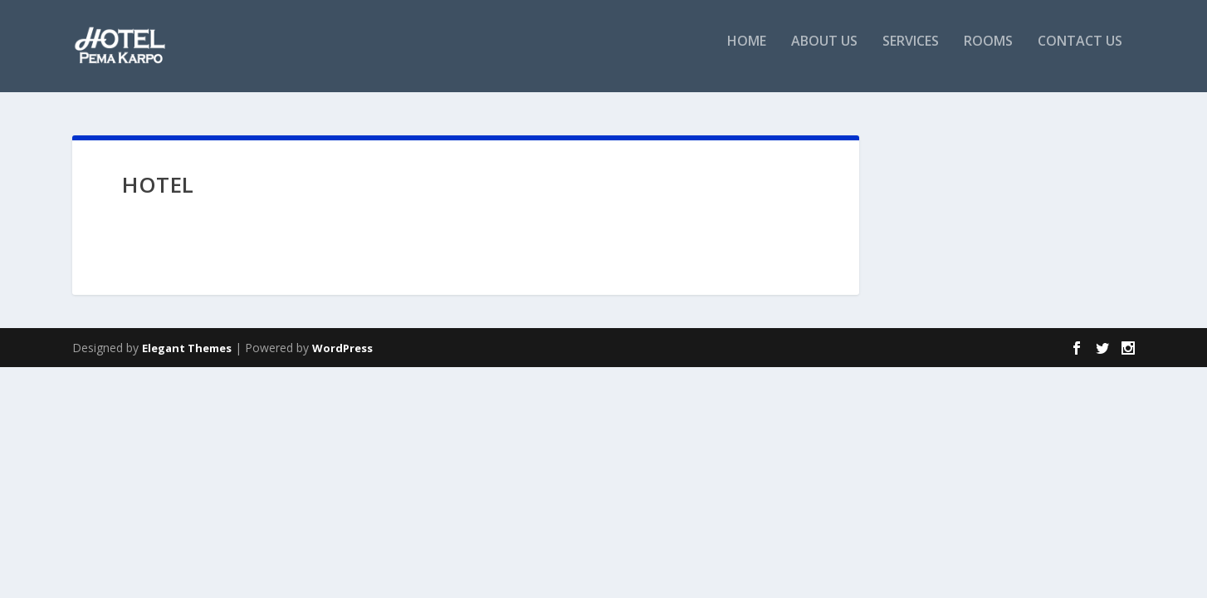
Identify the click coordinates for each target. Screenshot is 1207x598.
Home (746, 53)
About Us (824, 53)
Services (910, 53)
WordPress (342, 348)
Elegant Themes (187, 348)
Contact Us (1080, 53)
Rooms (988, 53)
